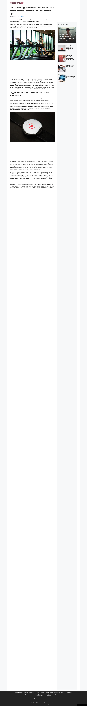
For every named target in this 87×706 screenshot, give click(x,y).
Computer (39, 3)
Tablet (53, 3)
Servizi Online (73, 3)
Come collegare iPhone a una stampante (70, 67)
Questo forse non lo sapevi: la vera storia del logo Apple (71, 48)
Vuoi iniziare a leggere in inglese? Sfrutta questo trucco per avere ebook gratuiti (70, 58)
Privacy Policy (46, 704)
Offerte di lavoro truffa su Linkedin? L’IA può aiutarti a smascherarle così (70, 77)
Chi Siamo (35, 704)
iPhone (58, 3)
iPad (49, 3)
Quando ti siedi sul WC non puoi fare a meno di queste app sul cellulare (66, 36)
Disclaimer (52, 704)
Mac (45, 3)
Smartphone (65, 3)
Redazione (40, 704)
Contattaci (52, 698)
